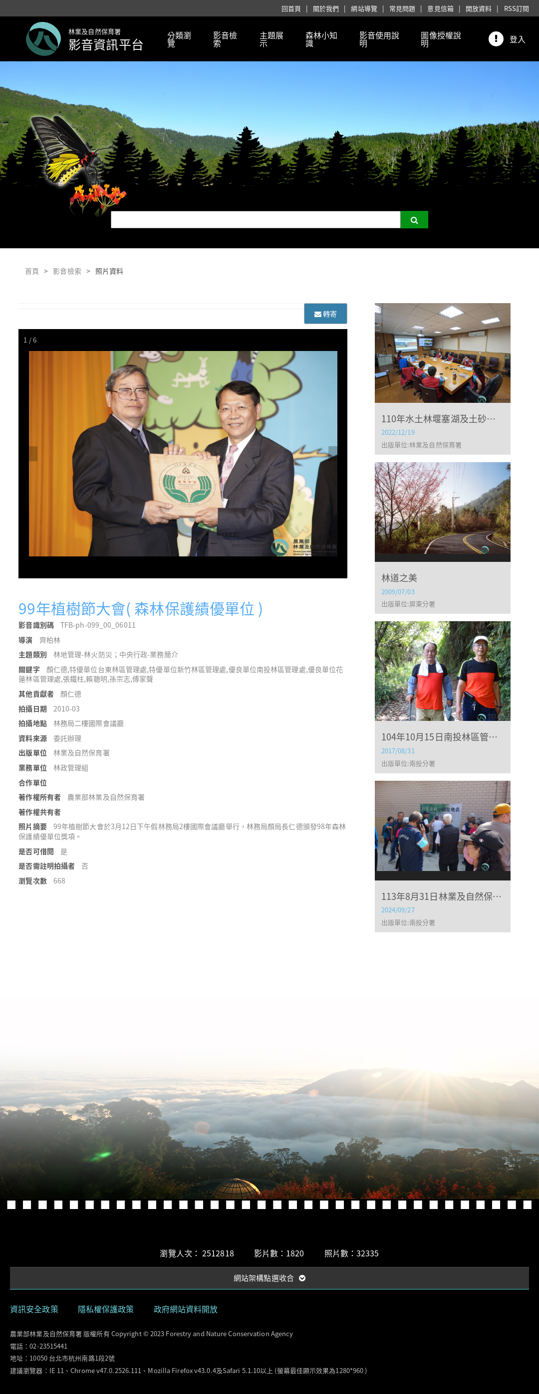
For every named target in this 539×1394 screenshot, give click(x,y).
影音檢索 (225, 39)
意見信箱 (440, 8)
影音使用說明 (379, 39)
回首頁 (291, 8)
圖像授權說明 (441, 39)
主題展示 (271, 39)
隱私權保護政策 (106, 1309)
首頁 (32, 270)
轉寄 (325, 314)
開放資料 (479, 8)
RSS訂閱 (517, 8)
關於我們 (326, 8)
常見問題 (402, 8)
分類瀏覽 (179, 39)
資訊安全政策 (34, 1309)
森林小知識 (321, 39)
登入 (518, 39)
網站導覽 (364, 8)
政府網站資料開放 (186, 1309)
